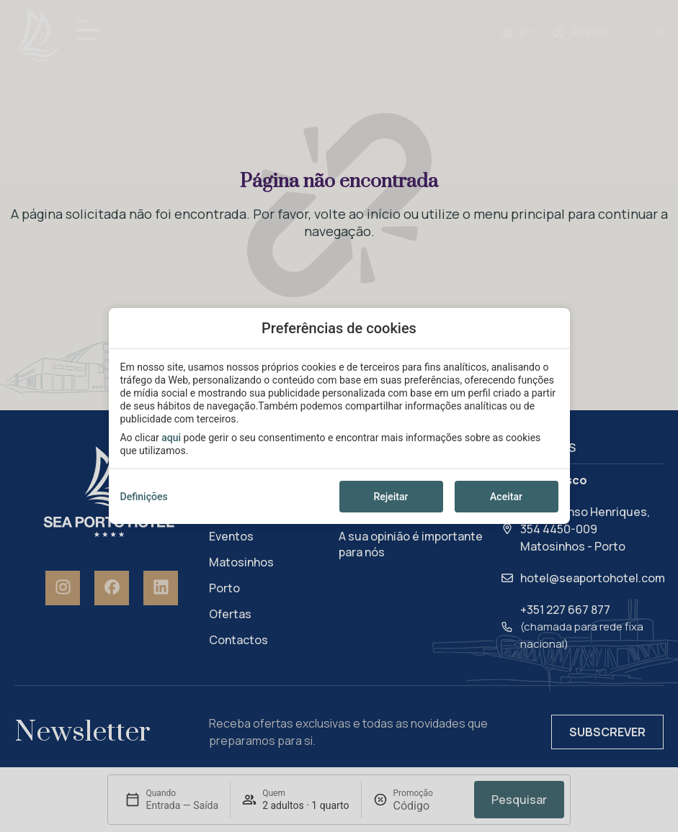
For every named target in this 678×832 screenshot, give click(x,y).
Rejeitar (390, 496)
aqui (171, 437)
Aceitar (506, 496)
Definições (144, 496)
